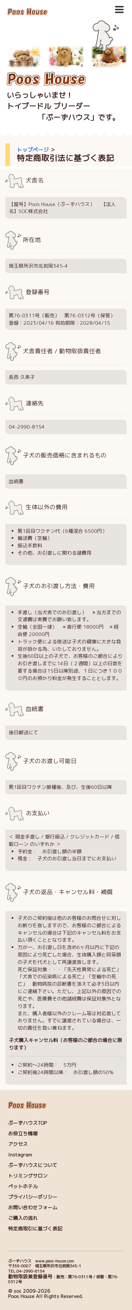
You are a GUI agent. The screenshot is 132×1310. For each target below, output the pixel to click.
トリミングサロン (28, 1175)
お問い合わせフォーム (32, 1207)
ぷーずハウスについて (32, 1165)
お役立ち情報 (23, 1133)
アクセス (18, 1144)
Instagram (20, 1154)
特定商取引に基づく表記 (35, 1228)
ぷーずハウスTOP (27, 1122)
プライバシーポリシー (32, 1196)
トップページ (33, 150)
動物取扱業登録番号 (30, 1276)
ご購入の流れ (23, 1218)
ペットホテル (23, 1186)
